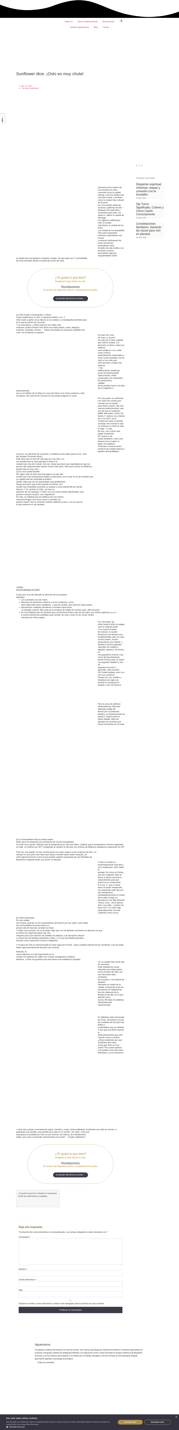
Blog (96, 27)
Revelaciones (108, 21)
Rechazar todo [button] (157, 1422)
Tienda (106, 27)
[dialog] (89, 1422)
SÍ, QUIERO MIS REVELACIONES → (70, 298)
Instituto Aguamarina (79, 27)
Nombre (23, 1269)
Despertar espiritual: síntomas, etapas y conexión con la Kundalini (149, 189)
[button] (121, 21)
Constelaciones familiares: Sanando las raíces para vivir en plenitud (148, 229)
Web (20, 1290)
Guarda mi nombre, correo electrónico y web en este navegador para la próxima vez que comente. (61, 1304)
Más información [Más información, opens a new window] (33, 1424)
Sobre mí (69, 21)
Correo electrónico (27, 1280)
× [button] (176, 1417)
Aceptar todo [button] (130, 1422)
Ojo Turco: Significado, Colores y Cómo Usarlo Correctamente (150, 209)
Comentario (24, 1237)
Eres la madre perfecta (88, 21)
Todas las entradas (45, 1362)
